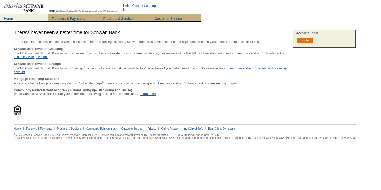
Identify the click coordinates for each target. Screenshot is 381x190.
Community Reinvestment (101, 128)
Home (8, 19)
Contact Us (140, 6)
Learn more (148, 94)
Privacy (151, 128)
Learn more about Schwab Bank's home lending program (198, 83)
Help (126, 6)
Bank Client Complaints (222, 128)
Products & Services (118, 19)
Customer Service (168, 19)
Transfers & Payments (68, 19)
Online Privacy (169, 128)
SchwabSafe (195, 128)
